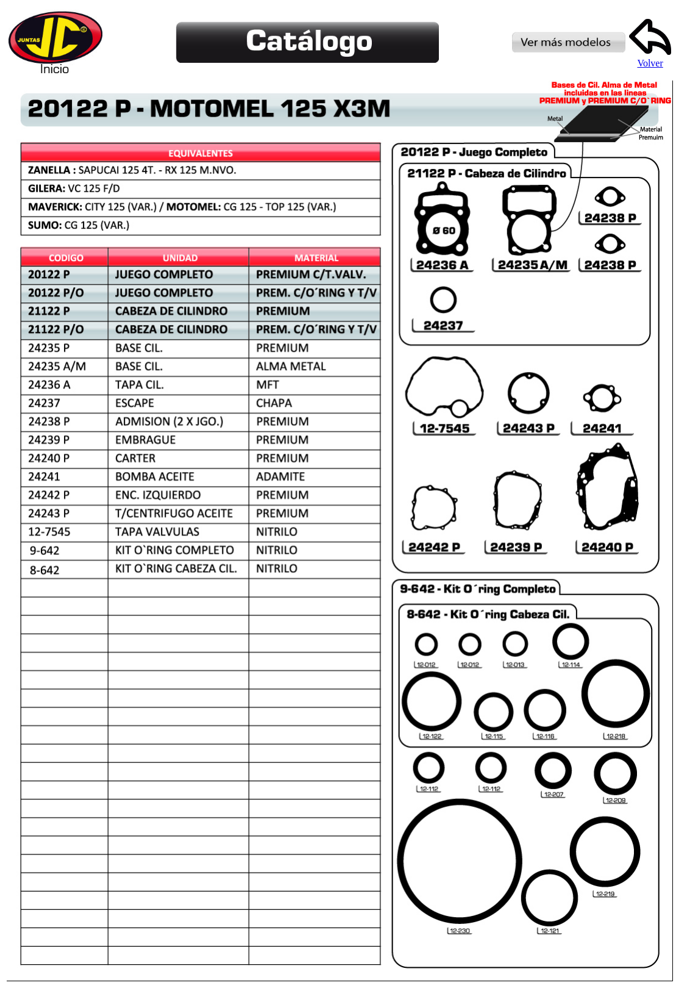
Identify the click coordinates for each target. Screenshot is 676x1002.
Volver (650, 58)
